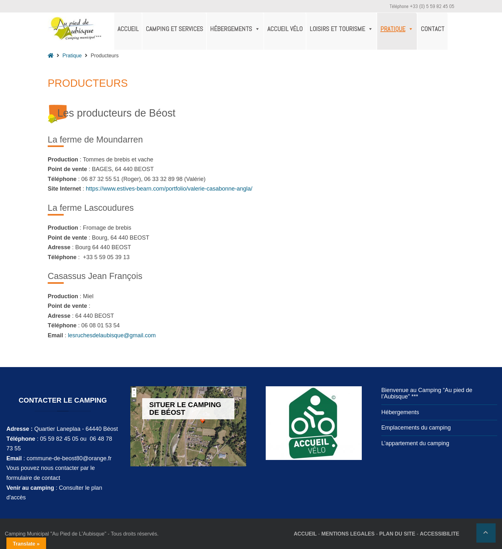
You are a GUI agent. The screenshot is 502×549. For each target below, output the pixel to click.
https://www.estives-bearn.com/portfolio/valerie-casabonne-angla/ (169, 188)
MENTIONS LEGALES (348, 534)
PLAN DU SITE (397, 534)
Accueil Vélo (285, 29)
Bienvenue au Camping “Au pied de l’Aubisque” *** (426, 393)
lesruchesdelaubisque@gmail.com (112, 335)
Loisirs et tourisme (341, 29)
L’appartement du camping (415, 443)
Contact (432, 29)
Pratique (397, 29)
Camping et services (174, 29)
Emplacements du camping (416, 427)
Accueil (128, 29)
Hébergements (235, 29)
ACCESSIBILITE (439, 534)
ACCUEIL (305, 534)
